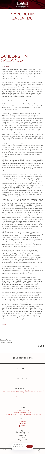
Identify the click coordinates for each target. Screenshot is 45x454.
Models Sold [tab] (5, 324)
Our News (22, 437)
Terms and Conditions (27, 450)
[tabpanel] (22, 195)
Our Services (22, 434)
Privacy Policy (39, 450)
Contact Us (22, 368)
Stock (22, 430)
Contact (22, 441)
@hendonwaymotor (6, 342)
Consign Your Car (22, 358)
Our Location (22, 379)
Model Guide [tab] (5, 66)
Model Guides (22, 439)
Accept (29, 446)
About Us (22, 436)
